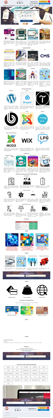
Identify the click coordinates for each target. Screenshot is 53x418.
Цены (17, 5)
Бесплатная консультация (44, 3)
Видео (35, 5)
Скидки (24, 5)
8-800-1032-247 (34, 1)
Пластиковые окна (8, 412)
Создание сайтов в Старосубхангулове (9, 5)
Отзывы (38, 5)
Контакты (42, 5)
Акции (21, 5)
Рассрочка (31, 5)
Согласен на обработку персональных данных (27, 277)
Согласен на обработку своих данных (27, 358)
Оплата (27, 5)
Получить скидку (26, 20)
